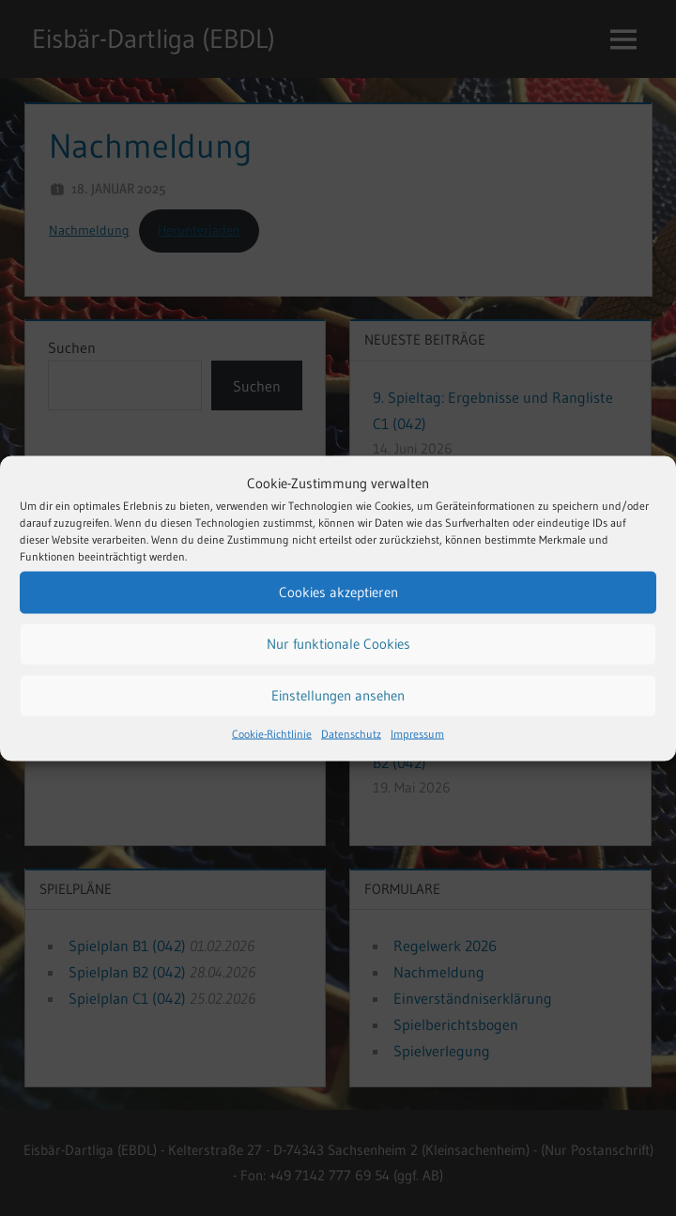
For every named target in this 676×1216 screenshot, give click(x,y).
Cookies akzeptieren (338, 592)
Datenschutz (351, 733)
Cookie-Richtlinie (272, 733)
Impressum (417, 733)
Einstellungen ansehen (338, 695)
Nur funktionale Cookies (338, 644)
